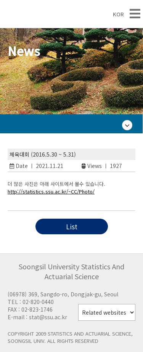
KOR (114, 14)
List (71, 226)
